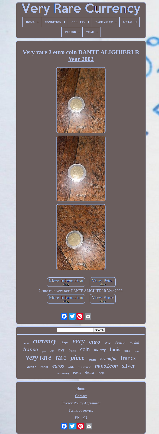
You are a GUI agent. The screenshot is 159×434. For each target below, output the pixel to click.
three (64, 343)
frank (127, 350)
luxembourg (63, 373)
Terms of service (81, 410)
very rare (38, 357)
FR (84, 418)
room (44, 367)
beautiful (108, 358)
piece (78, 357)
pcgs (101, 372)
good (44, 351)
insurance (84, 367)
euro (94, 341)
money (100, 349)
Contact (81, 396)
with (71, 367)
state (107, 343)
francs (128, 357)
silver (128, 365)
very (78, 341)
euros (58, 366)
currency (44, 341)
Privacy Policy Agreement (80, 403)
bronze (92, 359)
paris (77, 372)
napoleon (106, 366)
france (30, 349)
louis (115, 349)
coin (85, 349)
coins (136, 351)
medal (134, 342)
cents (31, 367)
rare (60, 357)
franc (120, 343)
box (52, 350)
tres (61, 350)
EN (77, 418)
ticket (26, 343)
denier (89, 372)
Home (81, 389)
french (72, 350)
